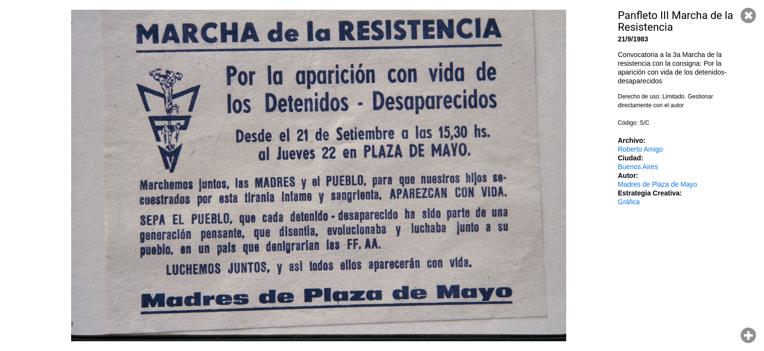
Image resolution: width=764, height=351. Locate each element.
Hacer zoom (748, 335)
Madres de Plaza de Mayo (657, 184)
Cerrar (748, 15)
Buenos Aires (638, 167)
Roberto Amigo (640, 149)
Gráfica (629, 202)
